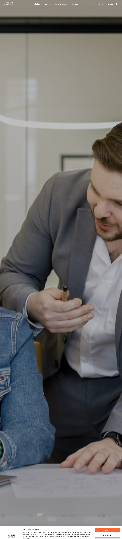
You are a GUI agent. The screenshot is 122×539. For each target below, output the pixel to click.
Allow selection (107, 523)
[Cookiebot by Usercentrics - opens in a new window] (11, 535)
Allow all (107, 518)
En (100, 4)
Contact (74, 4)
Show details (91, 535)
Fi (104, 4)
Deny (107, 528)
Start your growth (61, 272)
